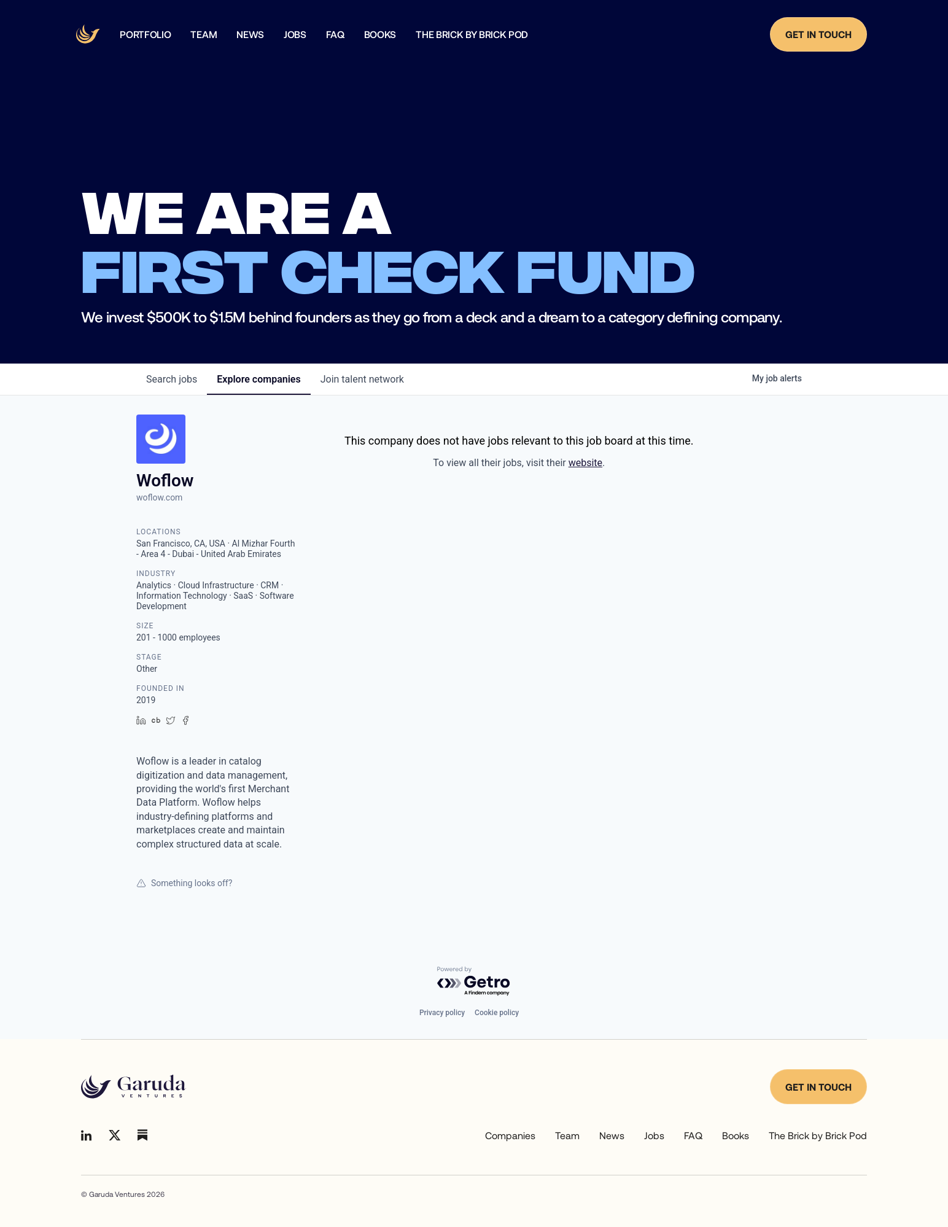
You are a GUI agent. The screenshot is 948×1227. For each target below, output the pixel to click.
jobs (171, 379)
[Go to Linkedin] (86, 1135)
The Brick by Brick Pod (472, 34)
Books (380, 34)
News (611, 1135)
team (203, 34)
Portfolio (145, 34)
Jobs (295, 34)
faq (335, 34)
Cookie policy (497, 1012)
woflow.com (159, 497)
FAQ (693, 1135)
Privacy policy (442, 1012)
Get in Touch (818, 34)
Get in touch (818, 1087)
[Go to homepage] (133, 1087)
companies (258, 379)
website (585, 463)
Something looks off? (184, 883)
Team (567, 1135)
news (250, 34)
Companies (510, 1135)
